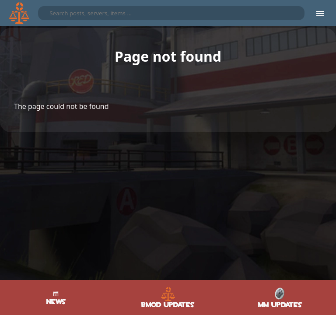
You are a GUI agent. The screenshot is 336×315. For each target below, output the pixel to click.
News (56, 297)
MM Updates (280, 297)
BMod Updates (168, 297)
